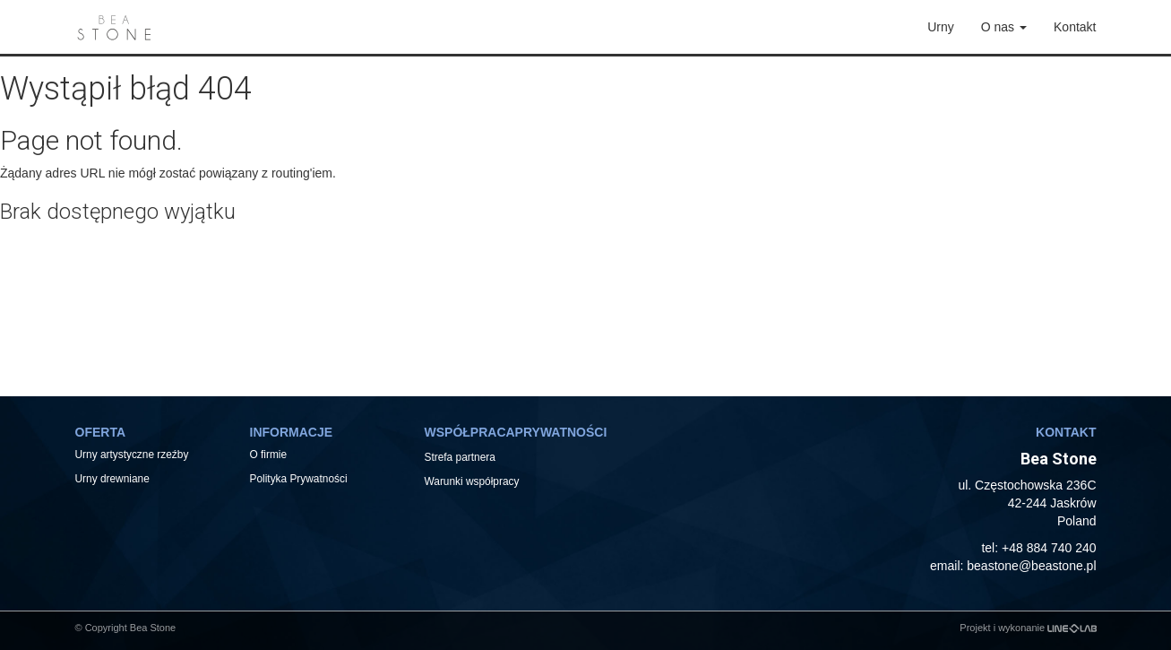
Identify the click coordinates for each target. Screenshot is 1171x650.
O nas (1004, 27)
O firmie (269, 454)
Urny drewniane (114, 478)
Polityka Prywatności (299, 478)
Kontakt (1075, 27)
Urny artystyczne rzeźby (132, 454)
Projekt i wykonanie (1028, 627)
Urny (940, 27)
